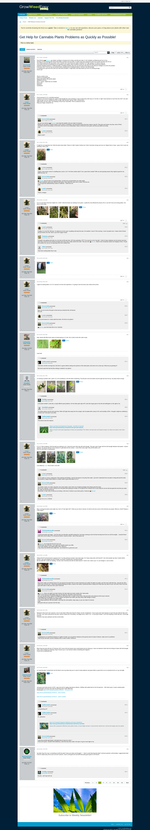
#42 (127, 610)
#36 (127, 281)
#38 (127, 376)
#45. (126, 771)
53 (118, 782)
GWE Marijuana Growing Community (36, 21)
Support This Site (49, 18)
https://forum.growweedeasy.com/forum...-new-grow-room (58, 690)
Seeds (89, 14)
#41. (126, 578)
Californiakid (46, 361)
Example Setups (101, 14)
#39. (126, 473)
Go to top (127, 824)
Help (112, 824)
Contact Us (119, 824)
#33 (127, 142)
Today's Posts (23, 18)
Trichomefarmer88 (48, 530)
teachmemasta (26, 756)
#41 (127, 555)
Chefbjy (44, 399)
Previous (87, 782)
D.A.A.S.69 (26, 65)
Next (127, 782)
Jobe (43, 247)
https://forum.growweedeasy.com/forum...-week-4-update (51, 696)
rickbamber (26, 342)
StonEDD (27, 383)
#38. (126, 399)
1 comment (43, 358)
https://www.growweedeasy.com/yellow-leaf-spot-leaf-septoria (66, 427)
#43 (127, 645)
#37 (127, 334)
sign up (67, 28)
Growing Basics (46, 14)
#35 (127, 258)
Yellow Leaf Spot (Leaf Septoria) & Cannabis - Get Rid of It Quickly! (66, 426)
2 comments (43, 115)
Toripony (45, 236)
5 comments (43, 223)
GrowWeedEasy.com (118, 14)
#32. (126, 119)
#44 (127, 667)
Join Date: (24, 71)
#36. (126, 306)
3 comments (43, 164)
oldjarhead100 (26, 675)
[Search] (118, 7)
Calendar (40, 18)
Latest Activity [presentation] (30, 49)
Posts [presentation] (22, 49)
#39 (127, 443)
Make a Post (32, 14)
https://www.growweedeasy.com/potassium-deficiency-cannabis (66, 723)
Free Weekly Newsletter (62, 18)
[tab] (22, 49)
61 (122, 782)
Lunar (48, 60)
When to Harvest (77, 14)
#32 (127, 94)
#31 (127, 57)
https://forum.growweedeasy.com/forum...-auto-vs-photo (51, 692)
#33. (126, 167)
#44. (126, 704)
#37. (126, 361)
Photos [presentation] (39, 49)
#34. (126, 227)
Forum (24, 21)
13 (114, 782)
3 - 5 (124, 223)
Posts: (25, 72)
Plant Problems (62, 14)
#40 (127, 506)
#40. (126, 530)
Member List (32, 18)
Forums (22, 14)
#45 (127, 749)
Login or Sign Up (126, 1)
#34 (127, 200)
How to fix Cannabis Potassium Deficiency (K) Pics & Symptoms (65, 722)
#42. (126, 632)
